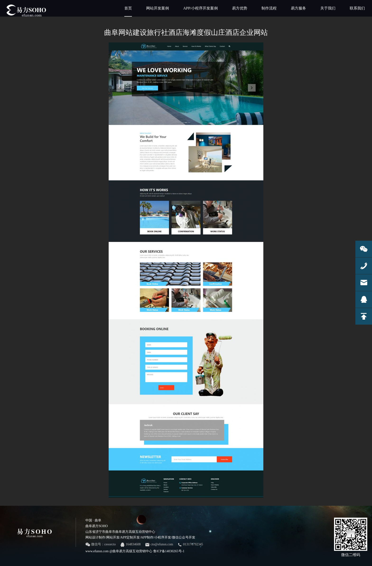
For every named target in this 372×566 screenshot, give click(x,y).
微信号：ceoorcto (100, 544)
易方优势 (239, 8)
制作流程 (269, 8)
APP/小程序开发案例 (200, 8)
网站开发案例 (157, 8)
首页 (128, 11)
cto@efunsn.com (159, 544)
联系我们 (357, 8)
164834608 (130, 544)
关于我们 (327, 8)
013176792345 (190, 544)
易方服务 (298, 8)
